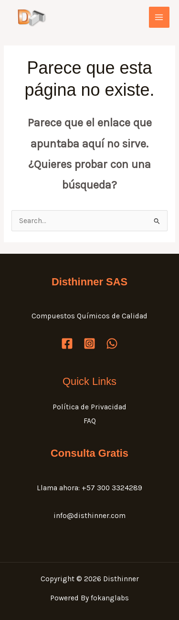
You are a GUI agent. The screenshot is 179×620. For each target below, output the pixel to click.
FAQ (90, 421)
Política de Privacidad (89, 407)
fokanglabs (110, 598)
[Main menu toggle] (159, 17)
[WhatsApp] (112, 343)
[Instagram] (89, 343)
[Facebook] (67, 343)
